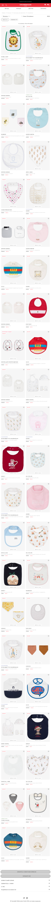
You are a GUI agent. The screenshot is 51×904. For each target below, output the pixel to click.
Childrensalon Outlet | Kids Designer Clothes (25, 5)
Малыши (18, 8)
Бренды (7, 8)
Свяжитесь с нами (7, 883)
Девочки (30, 8)
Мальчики (43, 8)
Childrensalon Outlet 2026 (22, 901)
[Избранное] (46, 5)
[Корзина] (49, 5)
